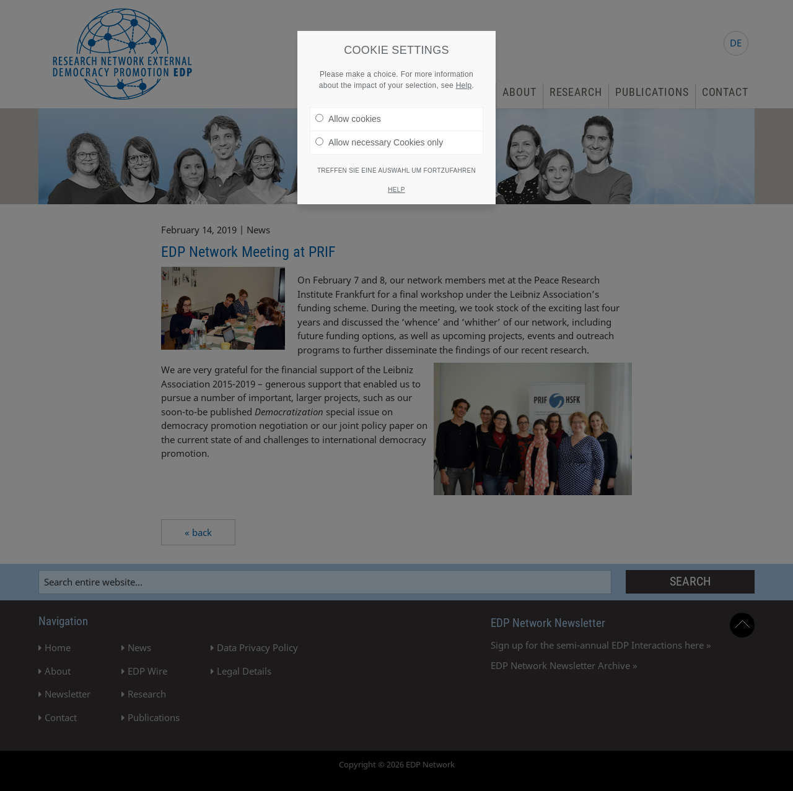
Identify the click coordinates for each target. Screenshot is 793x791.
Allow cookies (348, 114)
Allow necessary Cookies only (379, 138)
